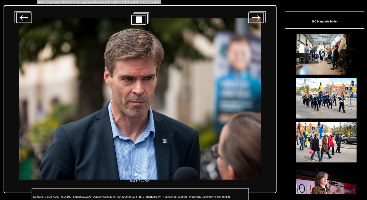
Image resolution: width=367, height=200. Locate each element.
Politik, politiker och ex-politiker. (141, 2)
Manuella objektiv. (110, 2)
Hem (41, 2)
